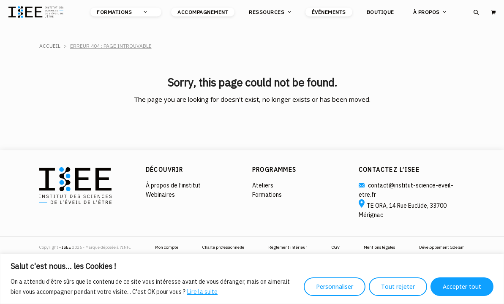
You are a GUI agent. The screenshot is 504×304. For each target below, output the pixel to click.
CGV (336, 247)
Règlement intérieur (287, 247)
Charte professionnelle (223, 247)
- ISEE (65, 247)
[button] (476, 9)
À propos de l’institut (173, 185)
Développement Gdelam (442, 247)
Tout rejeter (398, 286)
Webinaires (160, 194)
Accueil (49, 46)
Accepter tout (462, 286)
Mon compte (166, 247)
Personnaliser (334, 286)
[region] (252, 279)
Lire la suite (202, 292)
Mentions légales (379, 247)
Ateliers (262, 185)
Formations (267, 194)
